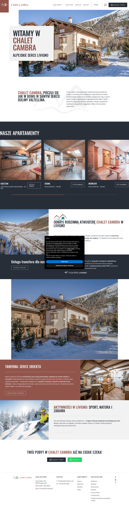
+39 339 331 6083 (63, 484)
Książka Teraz (118, 5)
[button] (82, 238)
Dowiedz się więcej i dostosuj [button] (64, 265)
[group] (20, 164)
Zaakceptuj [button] (64, 261)
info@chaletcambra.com (66, 481)
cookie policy (71, 248)
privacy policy (58, 243)
